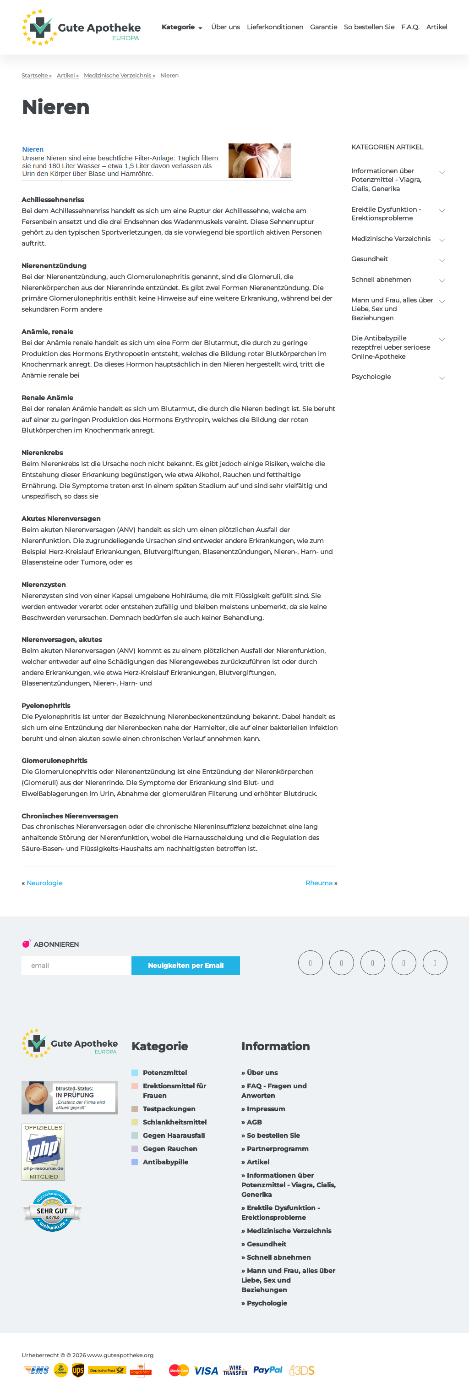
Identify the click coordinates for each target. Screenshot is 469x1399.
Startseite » (37, 75)
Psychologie (371, 377)
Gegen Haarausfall (174, 1135)
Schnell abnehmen (381, 279)
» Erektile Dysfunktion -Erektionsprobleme (280, 1213)
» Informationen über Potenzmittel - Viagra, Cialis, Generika (288, 1185)
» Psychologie (264, 1303)
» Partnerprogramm (275, 1149)
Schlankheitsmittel (175, 1122)
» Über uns (259, 1073)
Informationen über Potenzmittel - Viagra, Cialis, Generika (386, 180)
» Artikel (255, 1162)
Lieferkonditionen (275, 27)
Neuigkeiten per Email (186, 965)
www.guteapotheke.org (120, 1355)
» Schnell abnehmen (276, 1257)
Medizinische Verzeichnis (391, 239)
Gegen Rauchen (170, 1149)
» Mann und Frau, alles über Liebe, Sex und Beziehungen (288, 1280)
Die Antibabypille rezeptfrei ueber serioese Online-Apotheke (390, 347)
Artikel (436, 27)
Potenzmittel (165, 1073)
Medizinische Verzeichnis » (119, 75)
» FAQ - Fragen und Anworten (274, 1091)
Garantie (323, 27)
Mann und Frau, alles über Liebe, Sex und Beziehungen (392, 309)
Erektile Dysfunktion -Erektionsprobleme (386, 214)
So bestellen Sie (369, 27)
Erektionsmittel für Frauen (174, 1091)
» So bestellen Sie (270, 1135)
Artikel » (68, 75)
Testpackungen (169, 1109)
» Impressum (263, 1109)
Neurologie (44, 883)
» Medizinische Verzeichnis (286, 1231)
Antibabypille (165, 1162)
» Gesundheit (263, 1244)
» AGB (251, 1122)
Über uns (225, 27)
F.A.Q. (410, 27)
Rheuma (319, 883)
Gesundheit (369, 259)
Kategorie (183, 27)
